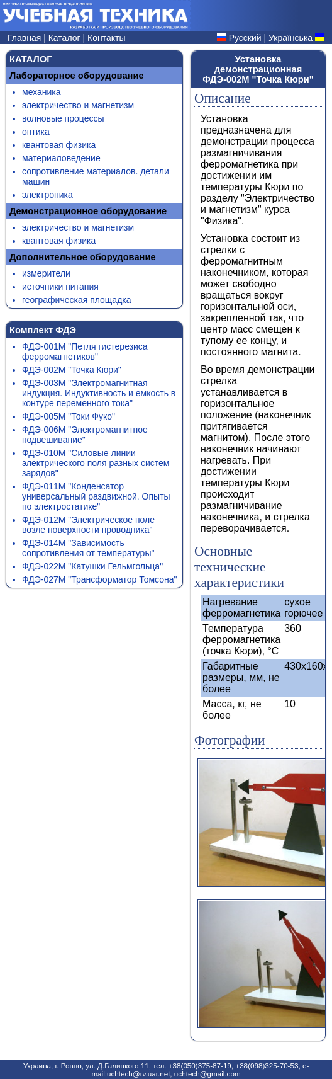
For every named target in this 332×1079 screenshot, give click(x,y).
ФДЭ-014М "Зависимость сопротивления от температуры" (88, 548)
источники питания (60, 287)
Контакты (106, 38)
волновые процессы (63, 118)
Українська (290, 38)
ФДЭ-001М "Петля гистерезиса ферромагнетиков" (85, 351)
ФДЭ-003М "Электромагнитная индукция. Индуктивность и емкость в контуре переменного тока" (98, 393)
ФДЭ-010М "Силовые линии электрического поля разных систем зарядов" (95, 463)
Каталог (65, 38)
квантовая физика (59, 145)
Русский (245, 38)
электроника (47, 195)
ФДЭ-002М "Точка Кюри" (71, 370)
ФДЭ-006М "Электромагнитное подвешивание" (85, 435)
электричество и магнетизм (78, 105)
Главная (25, 38)
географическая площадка (76, 300)
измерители (46, 273)
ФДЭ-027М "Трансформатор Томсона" (99, 579)
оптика (36, 132)
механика (41, 92)
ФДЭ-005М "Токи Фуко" (68, 416)
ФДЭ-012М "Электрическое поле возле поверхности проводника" (88, 525)
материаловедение (61, 158)
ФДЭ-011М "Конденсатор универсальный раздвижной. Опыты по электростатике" (96, 496)
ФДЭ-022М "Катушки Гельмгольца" (92, 566)
